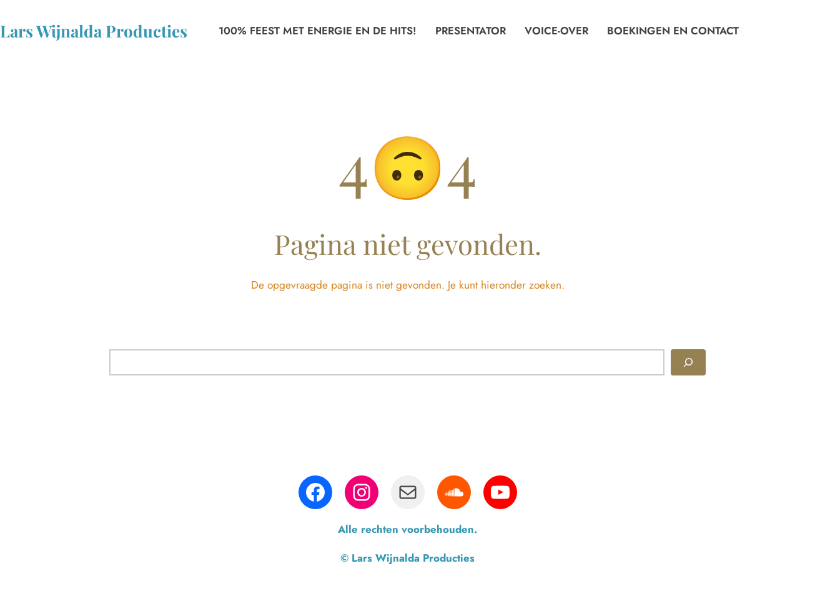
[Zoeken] (688, 362)
